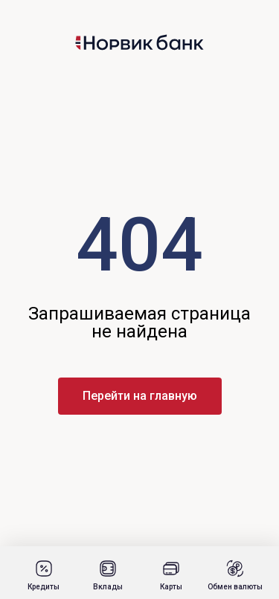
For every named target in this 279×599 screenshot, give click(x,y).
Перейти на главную (140, 396)
